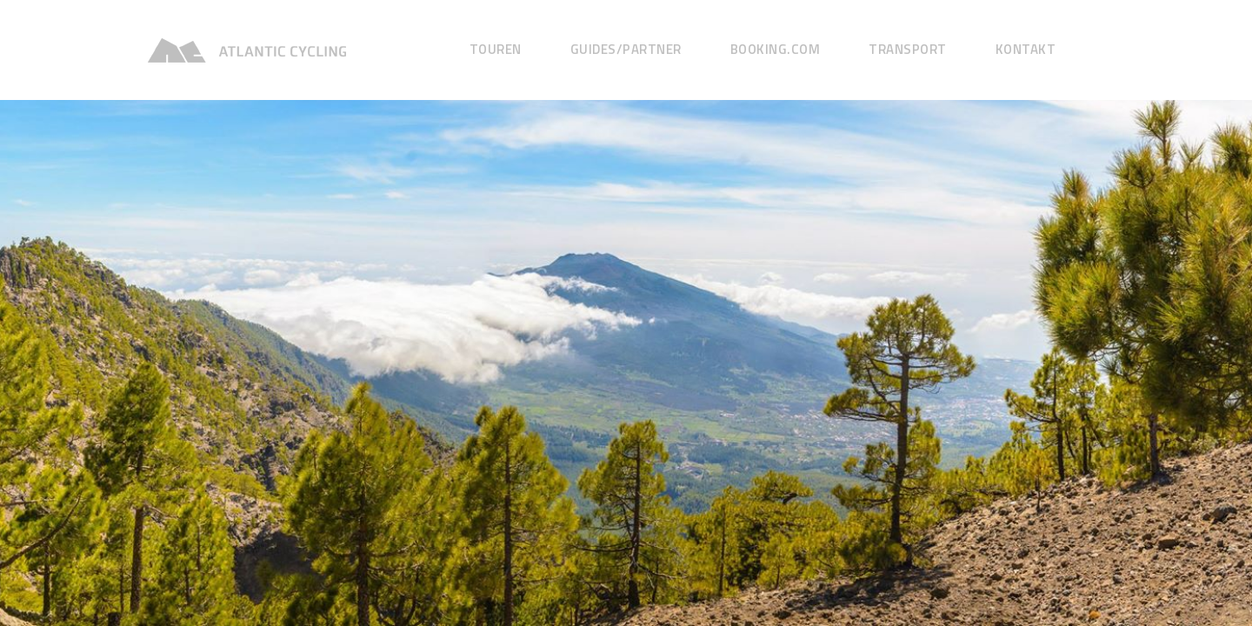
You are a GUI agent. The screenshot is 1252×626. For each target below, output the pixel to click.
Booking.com (775, 49)
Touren (496, 49)
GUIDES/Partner (626, 49)
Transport (908, 49)
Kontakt (1026, 49)
